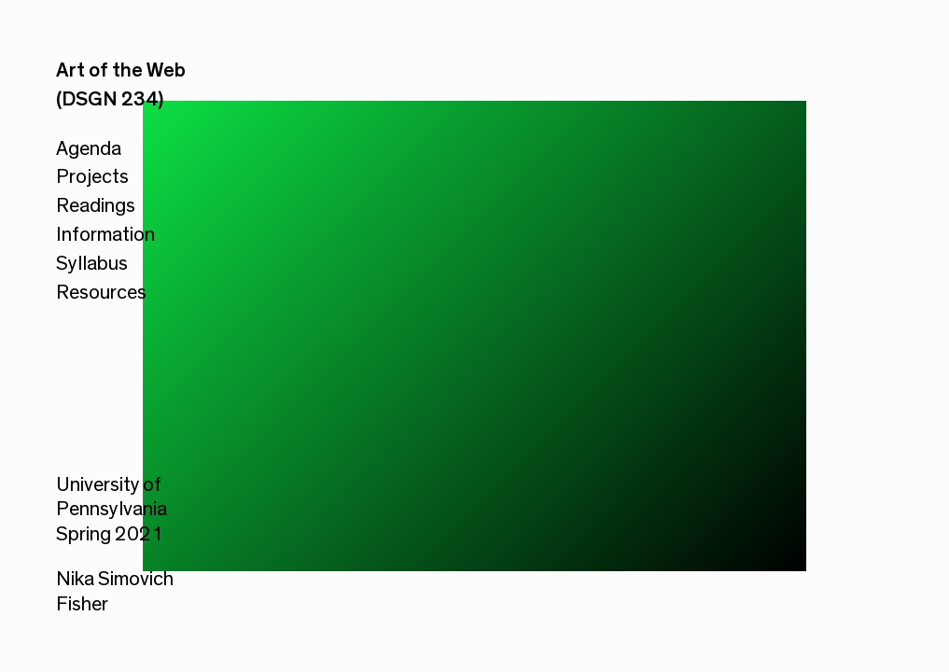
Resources (101, 292)
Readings (95, 205)
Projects (92, 176)
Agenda (88, 148)
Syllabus (92, 263)
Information (105, 234)
